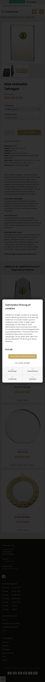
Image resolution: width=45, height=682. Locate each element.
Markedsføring (33, 371)
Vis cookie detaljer (22, 363)
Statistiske (32, 379)
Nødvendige (12, 371)
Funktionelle (12, 379)
